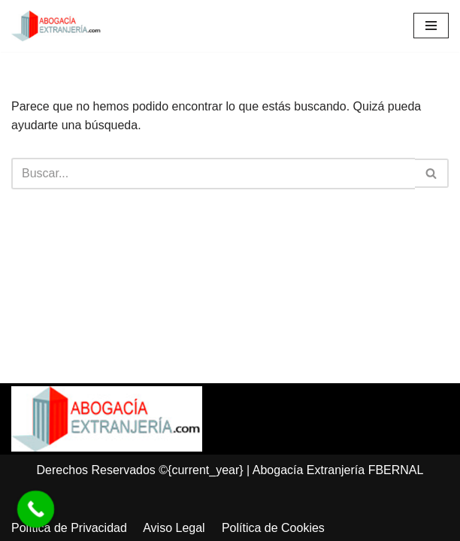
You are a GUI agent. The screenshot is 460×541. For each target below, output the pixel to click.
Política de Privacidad (69, 527)
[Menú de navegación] (431, 25)
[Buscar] (213, 173)
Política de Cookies (273, 527)
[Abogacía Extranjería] (56, 26)
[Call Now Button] (36, 509)
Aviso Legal (173, 527)
